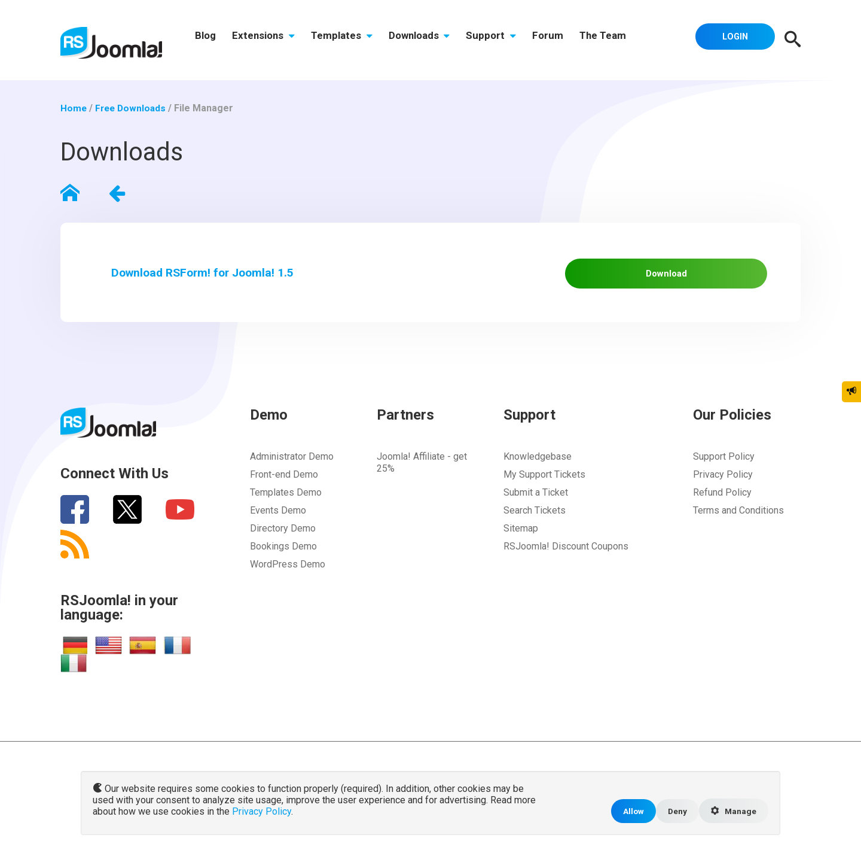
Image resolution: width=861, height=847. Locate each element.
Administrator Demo (292, 468)
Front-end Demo (284, 486)
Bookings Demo (283, 558)
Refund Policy (722, 504)
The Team (622, 40)
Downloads (429, 40)
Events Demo (278, 522)
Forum (564, 40)
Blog (206, 40)
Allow (629, 810)
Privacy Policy (723, 486)
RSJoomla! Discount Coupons (565, 558)
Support (505, 40)
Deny (674, 810)
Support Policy (724, 468)
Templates (349, 40)
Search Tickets (534, 522)
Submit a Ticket (535, 504)
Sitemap (520, 540)
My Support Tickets (544, 486)
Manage (732, 810)
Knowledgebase (537, 468)
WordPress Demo (287, 576)
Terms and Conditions (738, 522)
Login (732, 39)
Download (683, 277)
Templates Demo (286, 504)
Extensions (267, 40)
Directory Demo (283, 540)
